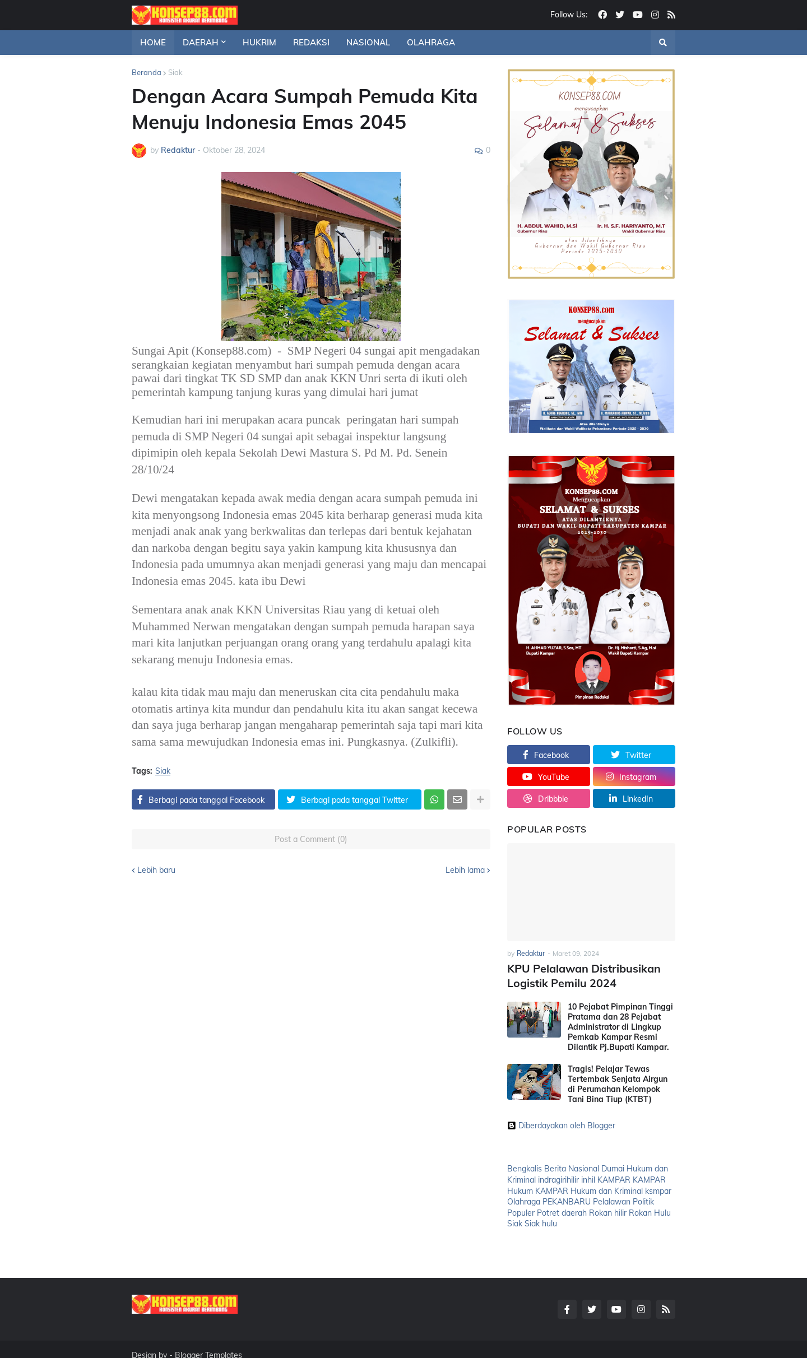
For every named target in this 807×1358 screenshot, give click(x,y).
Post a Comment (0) (311, 839)
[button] (663, 42)
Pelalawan (611, 1199)
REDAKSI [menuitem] (311, 42)
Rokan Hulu (650, 1210)
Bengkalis (524, 1166)
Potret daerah (562, 1210)
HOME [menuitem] (153, 42)
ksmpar (658, 1188)
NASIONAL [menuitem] (368, 42)
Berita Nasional (571, 1166)
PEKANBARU (566, 1199)
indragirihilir (558, 1177)
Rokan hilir (608, 1210)
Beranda (146, 72)
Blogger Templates (208, 1343)
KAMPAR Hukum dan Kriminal (589, 1188)
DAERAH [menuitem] (201, 42)
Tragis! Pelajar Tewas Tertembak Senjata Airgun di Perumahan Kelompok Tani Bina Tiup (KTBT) (617, 1081)
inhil (588, 1177)
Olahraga (523, 1199)
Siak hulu (541, 1221)
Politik (643, 1199)
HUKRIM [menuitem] (259, 42)
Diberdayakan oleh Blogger (561, 1123)
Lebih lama (465, 870)
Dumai (612, 1166)
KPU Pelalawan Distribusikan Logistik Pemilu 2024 (578, 974)
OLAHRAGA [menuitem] (431, 42)
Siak (175, 72)
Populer (521, 1210)
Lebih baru (156, 870)
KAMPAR (613, 1177)
